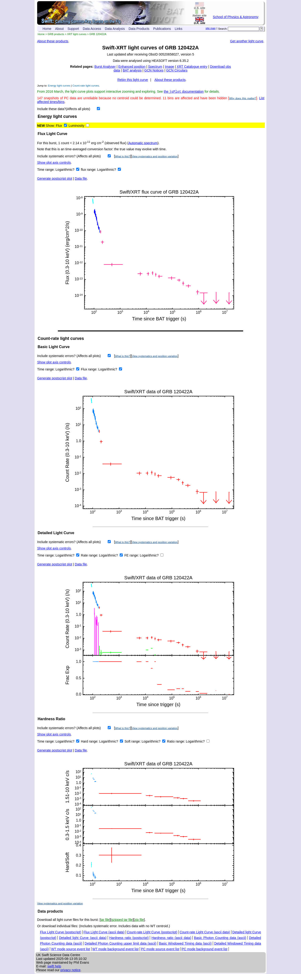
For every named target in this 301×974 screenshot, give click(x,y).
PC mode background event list (204, 949)
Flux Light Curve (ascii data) (103, 932)
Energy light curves (59, 85)
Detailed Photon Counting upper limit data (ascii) (120, 944)
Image (169, 66)
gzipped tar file (122, 920)
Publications (162, 29)
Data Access (92, 29)
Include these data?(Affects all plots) (63, 109)
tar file (104, 920)
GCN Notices (154, 70)
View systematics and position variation (155, 156)
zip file (139, 920)
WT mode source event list (70, 949)
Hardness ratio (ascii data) (171, 938)
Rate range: (90, 556)
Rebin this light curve (132, 80)
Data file (81, 179)
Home (47, 29)
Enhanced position (131, 66)
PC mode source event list (160, 949)
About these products (52, 41)
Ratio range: (176, 742)
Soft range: (133, 742)
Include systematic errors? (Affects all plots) (69, 157)
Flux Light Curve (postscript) (60, 932)
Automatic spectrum (143, 143)
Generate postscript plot (54, 179)
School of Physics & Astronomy (235, 17)
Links (178, 29)
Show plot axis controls (54, 163)
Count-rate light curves (85, 85)
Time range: (46, 170)
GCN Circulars (176, 70)
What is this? (122, 156)
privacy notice (70, 970)
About (59, 29)
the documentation (184, 92)
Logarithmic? (65, 170)
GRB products (56, 34)
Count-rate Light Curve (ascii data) (205, 932)
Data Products (139, 29)
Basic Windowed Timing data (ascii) (185, 944)
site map (210, 28)
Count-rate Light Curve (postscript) (152, 932)
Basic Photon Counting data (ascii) (220, 938)
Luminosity (76, 126)
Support (73, 29)
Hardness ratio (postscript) (129, 938)
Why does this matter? (242, 98)
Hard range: (90, 742)
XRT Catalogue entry (192, 66)
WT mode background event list (115, 949)
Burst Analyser (105, 66)
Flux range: (89, 370)
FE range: (132, 556)
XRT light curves (77, 34)
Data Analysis (115, 29)
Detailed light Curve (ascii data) (83, 938)
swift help (54, 967)
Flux (59, 126)
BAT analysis (132, 70)
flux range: (89, 170)
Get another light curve (246, 41)
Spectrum (155, 66)
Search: (222, 28)
